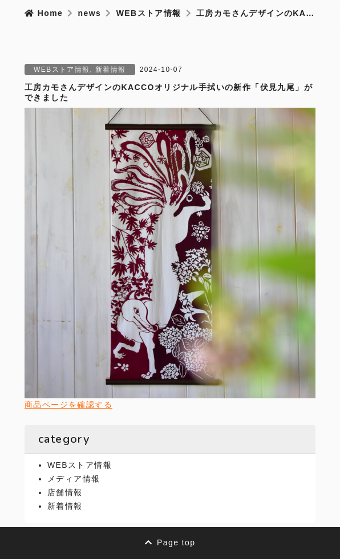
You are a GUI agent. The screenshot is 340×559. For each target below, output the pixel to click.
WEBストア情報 (62, 69)
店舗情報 (65, 492)
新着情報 (110, 69)
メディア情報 (73, 478)
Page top (170, 542)
